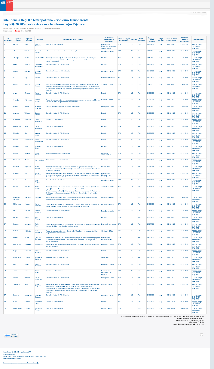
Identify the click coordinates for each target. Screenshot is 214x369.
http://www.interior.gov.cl (12, 358)
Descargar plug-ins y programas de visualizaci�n (21, 363)
